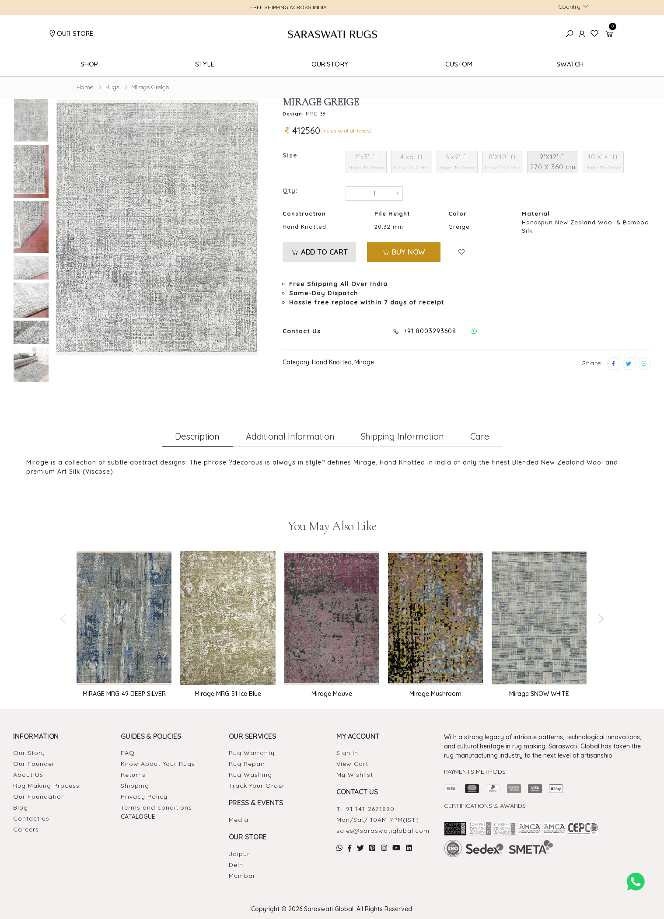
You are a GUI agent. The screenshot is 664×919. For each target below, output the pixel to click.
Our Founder (34, 764)
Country (569, 6)
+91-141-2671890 (368, 809)
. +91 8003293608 (424, 331)
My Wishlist (354, 775)
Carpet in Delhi (455, 865)
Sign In (347, 753)
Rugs (112, 87)
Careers (26, 829)
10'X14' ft (603, 162)
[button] (610, 34)
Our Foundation (39, 796)
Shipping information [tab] (402, 436)
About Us (28, 775)
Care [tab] (479, 436)
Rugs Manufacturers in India (558, 860)
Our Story (329, 64)
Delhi (237, 865)
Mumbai (242, 876)
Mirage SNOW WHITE (539, 694)
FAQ (128, 753)
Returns (133, 775)
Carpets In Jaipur (573, 865)
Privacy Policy (144, 796)
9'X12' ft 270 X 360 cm (553, 162)
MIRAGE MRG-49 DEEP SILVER (124, 694)
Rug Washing (250, 775)
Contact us (31, 818)
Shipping (135, 786)
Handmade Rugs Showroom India (470, 860)
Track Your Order (257, 786)
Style (204, 64)
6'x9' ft (457, 162)
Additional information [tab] (290, 436)
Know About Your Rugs (158, 764)
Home (85, 87)
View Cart (352, 764)
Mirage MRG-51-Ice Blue (228, 694)
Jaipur (239, 854)
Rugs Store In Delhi (535, 865)
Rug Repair (247, 764)
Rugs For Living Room (606, 860)
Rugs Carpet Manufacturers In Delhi (472, 871)
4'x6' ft (412, 162)
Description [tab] (197, 436)
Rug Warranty (252, 753)
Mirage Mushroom (435, 694)
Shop (89, 64)
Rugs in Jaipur (517, 860)
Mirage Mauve (331, 694)
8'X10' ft (503, 162)
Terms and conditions (156, 807)
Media (238, 820)
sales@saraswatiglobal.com (383, 831)
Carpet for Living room (493, 865)
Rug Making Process (46, 786)
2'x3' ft (366, 162)
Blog (20, 807)
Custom (459, 64)
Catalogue (138, 817)
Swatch (570, 64)
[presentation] (64, 618)
